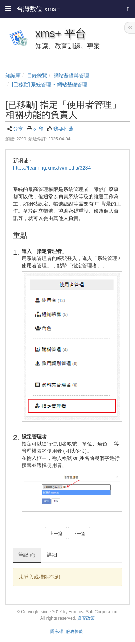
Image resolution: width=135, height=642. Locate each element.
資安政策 (86, 618)
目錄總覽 (37, 75)
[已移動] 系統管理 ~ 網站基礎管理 (49, 84)
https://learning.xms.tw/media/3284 (52, 168)
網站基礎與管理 (71, 75)
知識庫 (13, 75)
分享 (18, 129)
